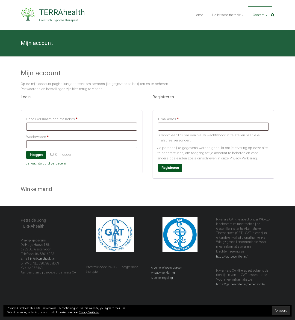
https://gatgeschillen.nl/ (232, 256)
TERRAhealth (62, 12)
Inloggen (36, 155)
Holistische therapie (226, 15)
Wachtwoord (42, 136)
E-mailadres (173, 118)
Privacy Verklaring (163, 272)
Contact (258, 15)
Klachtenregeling (162, 277)
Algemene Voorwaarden (166, 267)
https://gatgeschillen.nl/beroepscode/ (240, 284)
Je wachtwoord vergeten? (46, 163)
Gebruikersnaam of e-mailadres (57, 118)
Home (198, 15)
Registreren (170, 168)
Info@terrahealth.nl (42, 258)
